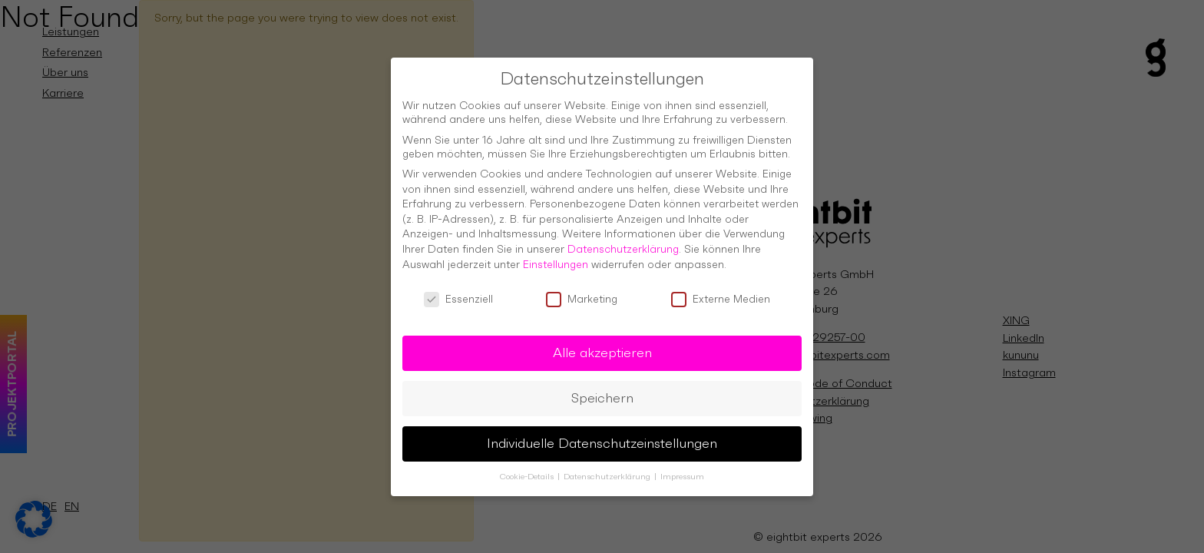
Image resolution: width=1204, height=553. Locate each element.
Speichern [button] (602, 388)
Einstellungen (555, 255)
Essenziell (458, 290)
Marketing (581, 290)
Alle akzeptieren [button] (602, 343)
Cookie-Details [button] (528, 467)
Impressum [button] (682, 467)
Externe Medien (720, 290)
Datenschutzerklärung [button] (608, 467)
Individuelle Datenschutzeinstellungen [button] (602, 434)
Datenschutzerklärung (623, 240)
